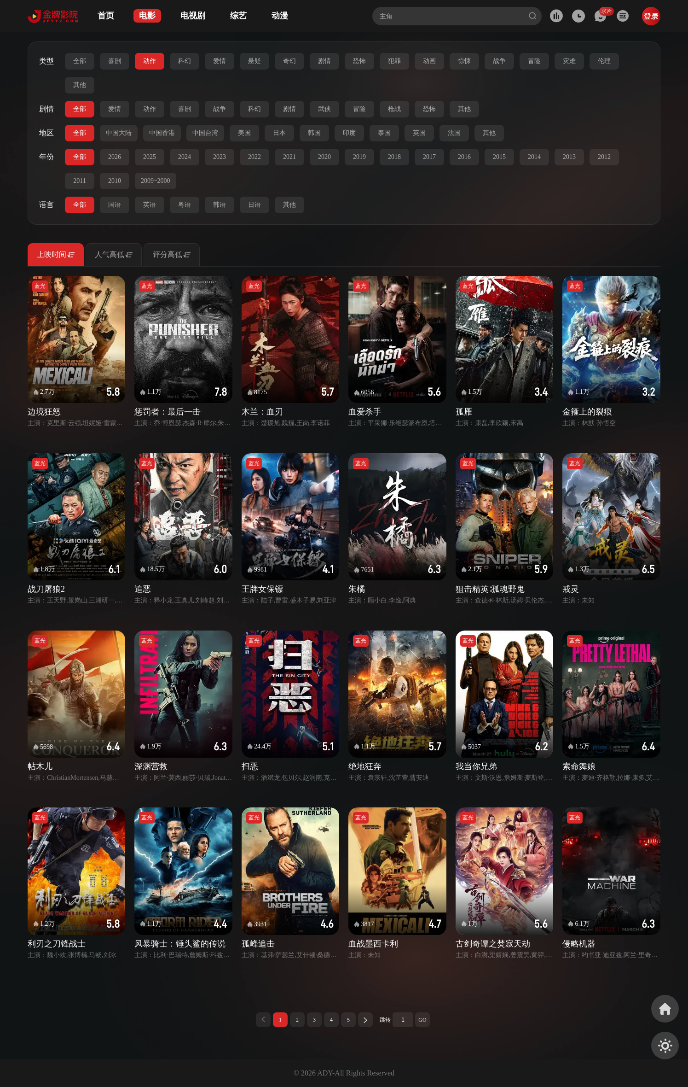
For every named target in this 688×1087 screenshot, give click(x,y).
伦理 (604, 61)
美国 (244, 132)
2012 (604, 156)
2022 (254, 156)
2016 (464, 156)
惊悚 (464, 61)
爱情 (219, 61)
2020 (324, 156)
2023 (219, 156)
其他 (79, 85)
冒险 (534, 61)
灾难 (569, 61)
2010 (114, 180)
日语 (254, 204)
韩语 (219, 204)
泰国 (384, 132)
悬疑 (254, 61)
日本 (279, 132)
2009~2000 (155, 180)
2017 (429, 156)
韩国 (314, 132)
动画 (429, 61)
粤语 (184, 204)
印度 (349, 132)
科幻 (184, 61)
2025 (149, 156)
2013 (569, 156)
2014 (534, 156)
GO (422, 1020)
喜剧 (114, 61)
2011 (79, 180)
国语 (114, 204)
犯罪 (394, 61)
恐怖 (359, 61)
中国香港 (162, 132)
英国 (419, 132)
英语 (149, 204)
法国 (454, 132)
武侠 (324, 108)
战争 (499, 61)
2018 (394, 156)
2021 (289, 156)
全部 (79, 61)
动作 (149, 61)
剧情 (324, 61)
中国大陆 (119, 132)
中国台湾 (205, 132)
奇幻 (289, 61)
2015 (499, 156)
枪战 (394, 108)
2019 (359, 156)
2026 (114, 156)
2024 (184, 156)
